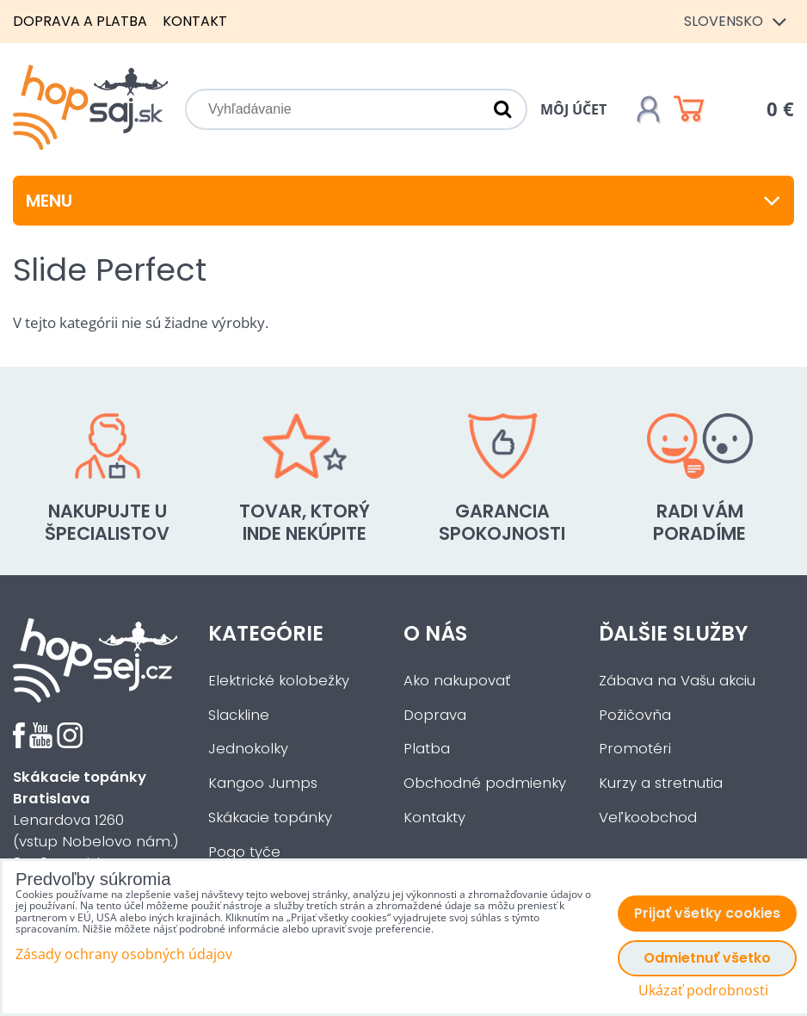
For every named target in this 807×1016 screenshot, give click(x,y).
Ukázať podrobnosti (703, 990)
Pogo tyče (244, 852)
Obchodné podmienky (485, 783)
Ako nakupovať (457, 681)
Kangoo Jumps (262, 783)
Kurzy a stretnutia (661, 783)
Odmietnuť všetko (707, 958)
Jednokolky (248, 749)
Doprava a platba (80, 21)
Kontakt (195, 21)
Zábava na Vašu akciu (677, 681)
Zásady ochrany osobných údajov (123, 954)
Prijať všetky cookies (707, 913)
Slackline (238, 715)
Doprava (435, 715)
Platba (427, 749)
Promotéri (635, 749)
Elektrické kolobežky (278, 681)
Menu (403, 201)
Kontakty (434, 817)
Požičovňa (635, 715)
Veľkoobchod (648, 817)
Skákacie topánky (270, 817)
